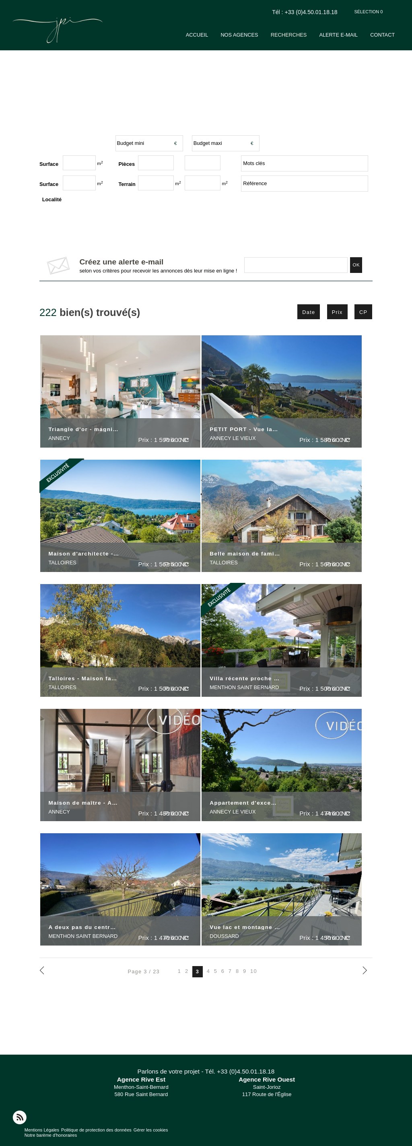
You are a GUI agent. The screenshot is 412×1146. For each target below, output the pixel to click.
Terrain (127, 184)
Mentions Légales (42, 1129)
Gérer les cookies (151, 1129)
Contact (387, 35)
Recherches (304, 35)
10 (253, 971)
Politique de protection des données (96, 1129)
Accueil (223, 35)
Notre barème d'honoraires (51, 1135)
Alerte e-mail (349, 35)
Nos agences (260, 35)
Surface (48, 184)
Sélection (368, 11)
